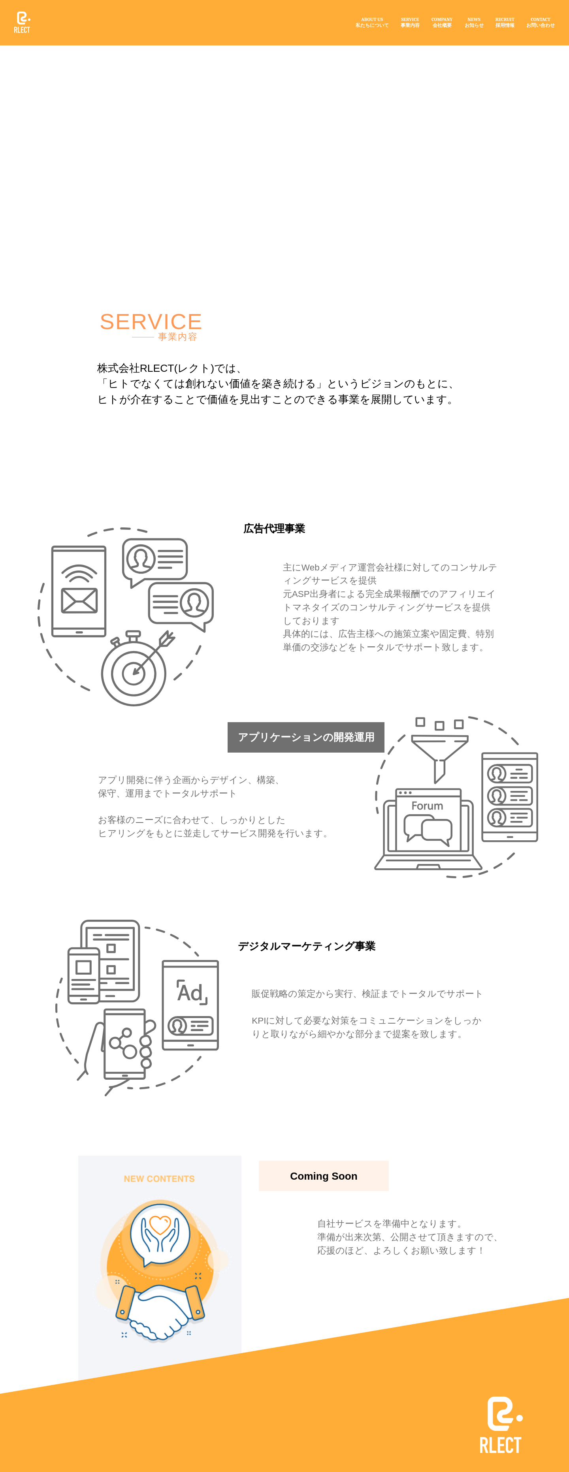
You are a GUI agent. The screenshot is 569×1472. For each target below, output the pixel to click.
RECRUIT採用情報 (505, 22)
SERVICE (165, 79)
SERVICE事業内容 (410, 22)
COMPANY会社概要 (441, 22)
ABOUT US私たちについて (372, 22)
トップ (98, 54)
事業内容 (168, 54)
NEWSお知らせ (474, 22)
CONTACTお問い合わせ (540, 22)
